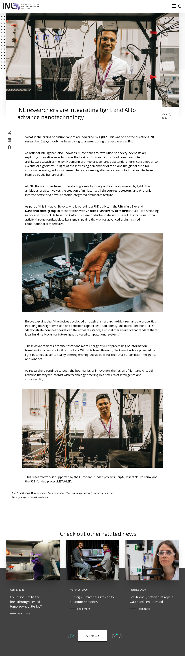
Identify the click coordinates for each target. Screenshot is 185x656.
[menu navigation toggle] (174, 6)
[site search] (180, 6)
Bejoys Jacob (83, 493)
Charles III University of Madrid (107, 211)
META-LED (64, 481)
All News (92, 636)
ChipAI (120, 477)
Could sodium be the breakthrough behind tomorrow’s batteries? (26, 601)
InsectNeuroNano (138, 477)
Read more (25, 613)
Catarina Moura (29, 493)
